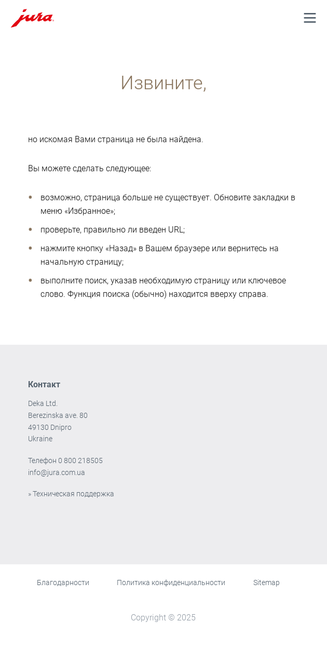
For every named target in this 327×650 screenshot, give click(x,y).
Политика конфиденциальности (171, 582)
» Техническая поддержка (71, 494)
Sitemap (266, 582)
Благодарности (63, 582)
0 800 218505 (80, 460)
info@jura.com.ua (56, 472)
